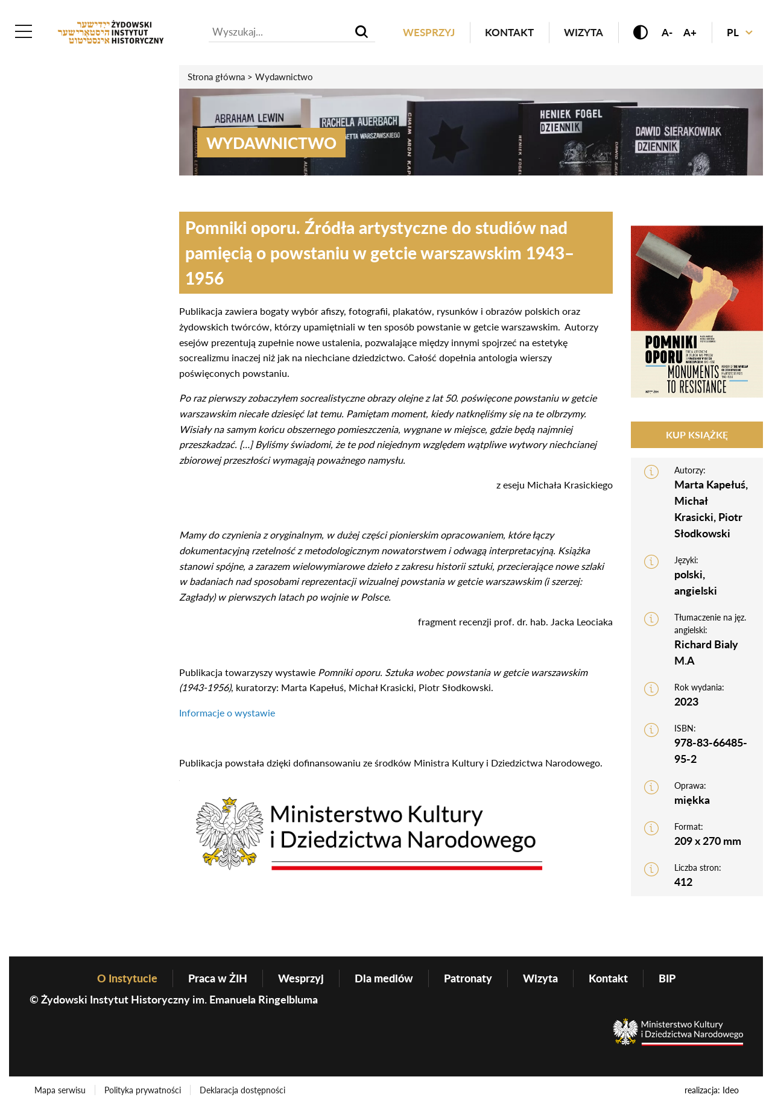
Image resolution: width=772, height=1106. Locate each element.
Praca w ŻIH (217, 978)
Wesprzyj (429, 32)
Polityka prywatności (142, 1090)
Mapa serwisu (60, 1090)
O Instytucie (127, 978)
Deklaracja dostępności (242, 1090)
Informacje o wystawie (227, 712)
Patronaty (468, 978)
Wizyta (583, 32)
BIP (667, 978)
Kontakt (509, 32)
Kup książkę (697, 434)
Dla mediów (384, 978)
